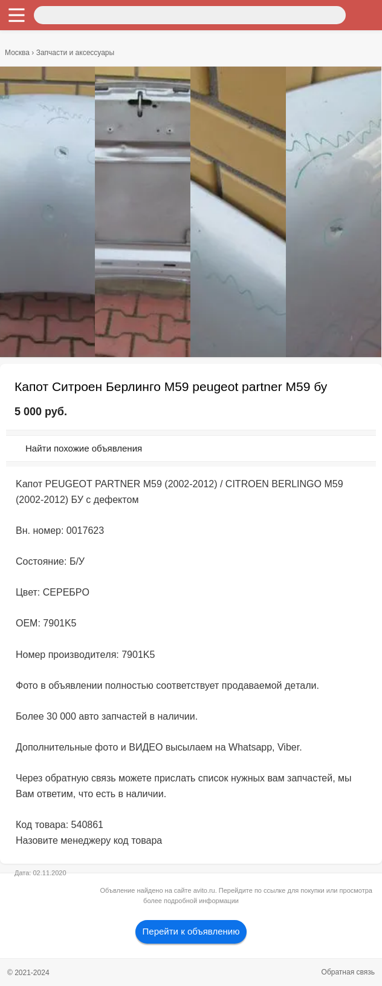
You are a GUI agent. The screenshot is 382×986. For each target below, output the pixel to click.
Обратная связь (348, 972)
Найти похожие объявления (83, 448)
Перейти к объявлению (191, 931)
